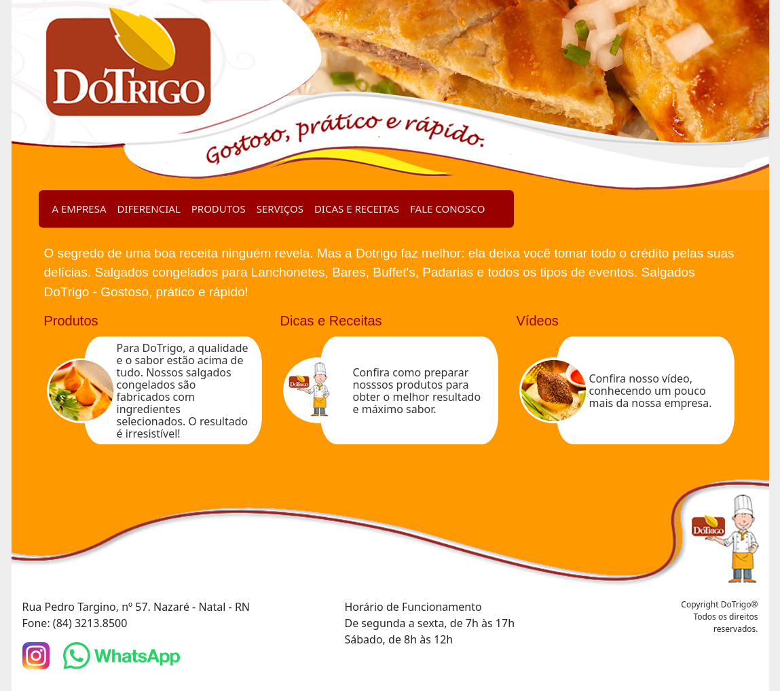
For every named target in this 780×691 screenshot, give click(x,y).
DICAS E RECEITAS (356, 208)
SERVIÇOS (280, 208)
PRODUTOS (218, 208)
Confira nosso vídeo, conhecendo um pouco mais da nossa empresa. (650, 390)
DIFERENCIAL (149, 208)
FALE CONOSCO (447, 208)
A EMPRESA (79, 208)
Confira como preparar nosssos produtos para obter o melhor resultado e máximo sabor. (417, 390)
